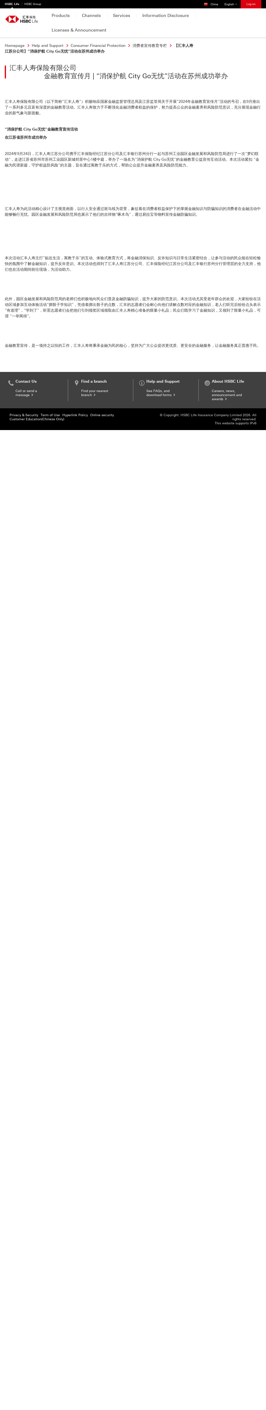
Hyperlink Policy (75, 1395)
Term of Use (50, 1395)
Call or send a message (26, 1373)
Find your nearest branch (94, 1373)
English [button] (232, 3)
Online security (102, 1395)
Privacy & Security (24, 1395)
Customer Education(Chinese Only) (37, 1399)
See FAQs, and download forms (161, 1373)
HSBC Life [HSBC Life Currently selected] (12, 4)
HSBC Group (32, 4)
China (212, 3)
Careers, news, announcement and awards (227, 1375)
